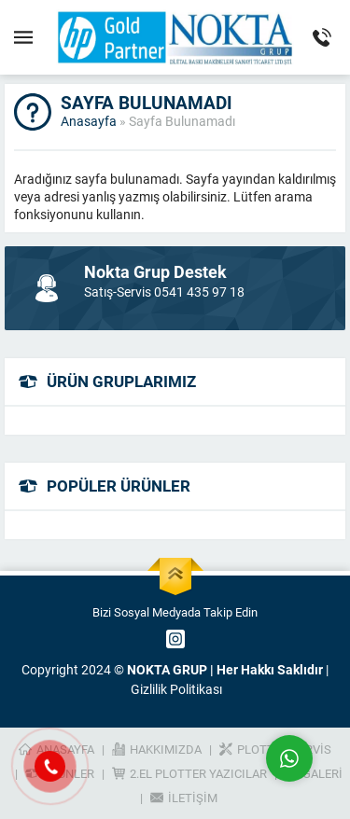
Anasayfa (89, 121)
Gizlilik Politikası (176, 689)
